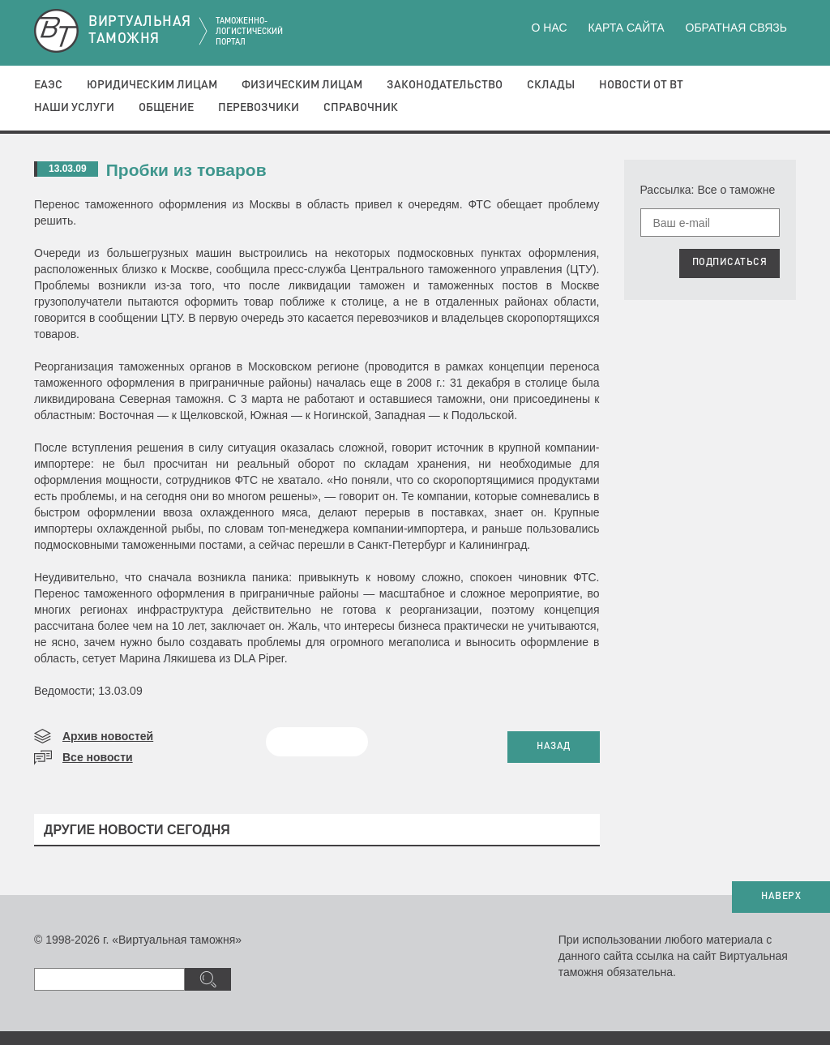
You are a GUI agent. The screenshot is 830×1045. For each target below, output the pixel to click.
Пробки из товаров (186, 170)
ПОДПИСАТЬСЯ (730, 263)
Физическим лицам (302, 85)
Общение (166, 107)
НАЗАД (554, 747)
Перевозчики (258, 107)
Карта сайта (626, 27)
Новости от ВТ (641, 85)
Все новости (97, 757)
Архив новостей (107, 736)
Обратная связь (736, 27)
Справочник (360, 107)
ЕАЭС (48, 85)
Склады (551, 85)
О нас (549, 27)
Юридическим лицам (152, 85)
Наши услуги (74, 107)
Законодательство (445, 85)
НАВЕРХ (781, 897)
